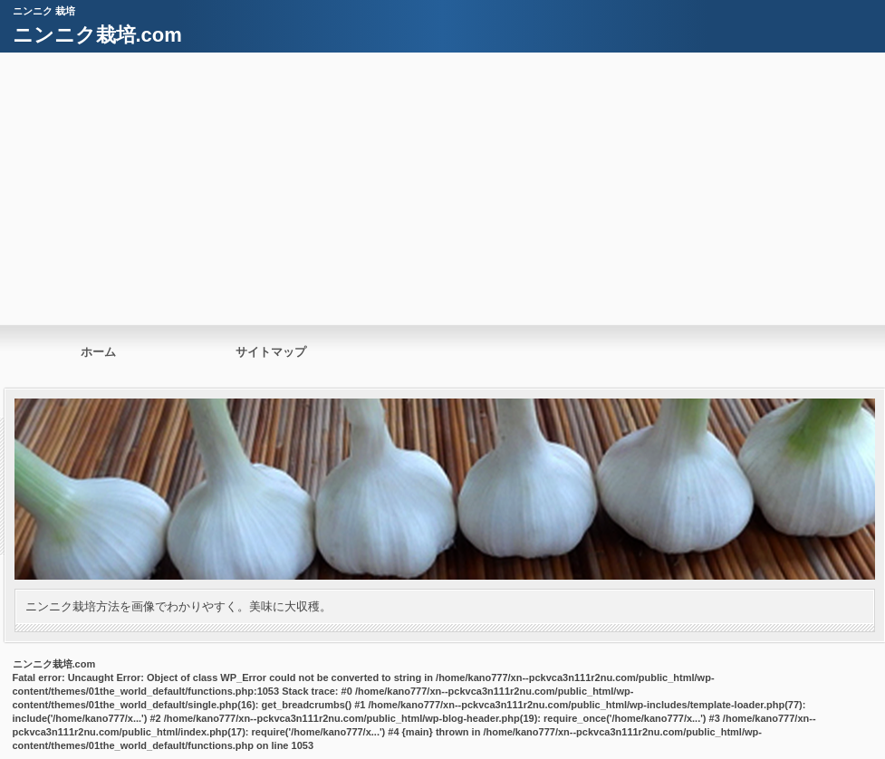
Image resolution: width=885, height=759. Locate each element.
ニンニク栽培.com (97, 35)
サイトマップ (271, 352)
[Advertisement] (443, 188)
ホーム (98, 352)
